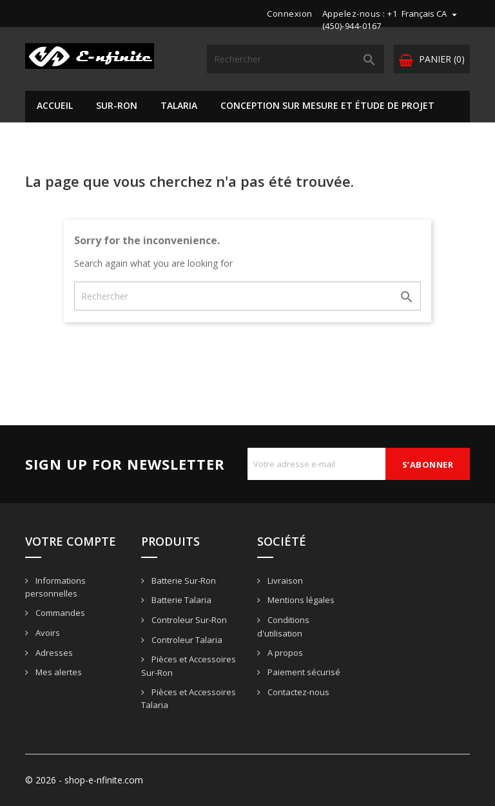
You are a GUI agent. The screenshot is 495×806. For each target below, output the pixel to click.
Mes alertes (58, 672)
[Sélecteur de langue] (431, 13)
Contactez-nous (297, 692)
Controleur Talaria (186, 640)
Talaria (178, 105)
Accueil (55, 105)
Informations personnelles (55, 587)
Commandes (59, 613)
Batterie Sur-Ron (183, 580)
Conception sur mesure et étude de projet (327, 105)
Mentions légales (300, 600)
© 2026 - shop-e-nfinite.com (84, 780)
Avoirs (47, 632)
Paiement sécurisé (303, 672)
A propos (284, 652)
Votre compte (70, 541)
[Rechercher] (295, 58)
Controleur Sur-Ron (188, 620)
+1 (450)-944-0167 (360, 20)
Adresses (53, 652)
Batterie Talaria (180, 600)
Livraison (284, 580)
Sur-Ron (116, 105)
